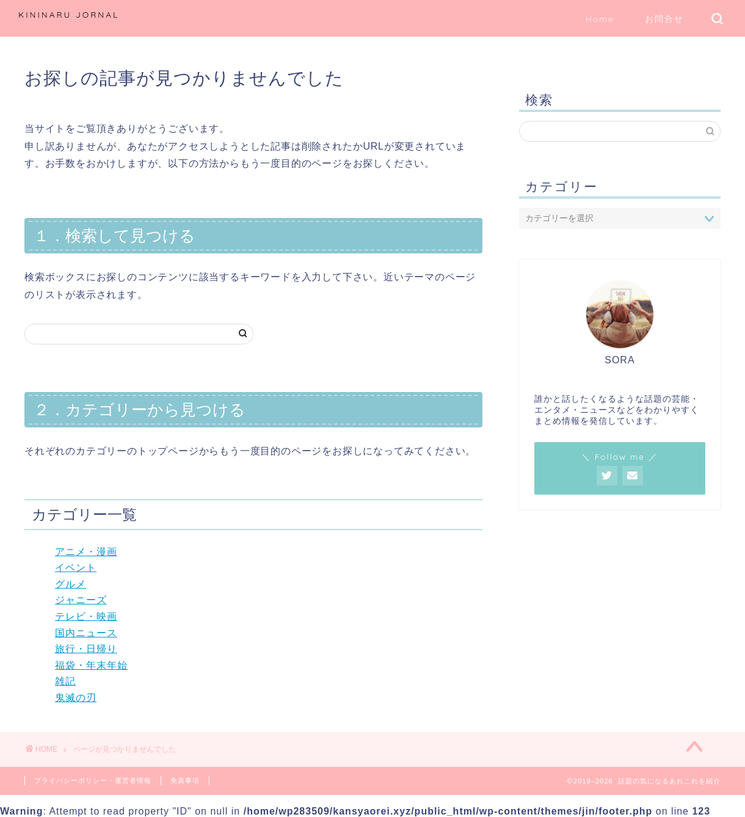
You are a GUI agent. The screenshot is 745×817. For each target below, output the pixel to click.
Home (600, 18)
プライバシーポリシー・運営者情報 (92, 780)
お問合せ (664, 18)
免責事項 (185, 780)
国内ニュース (86, 633)
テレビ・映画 (86, 616)
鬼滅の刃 (75, 697)
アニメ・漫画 (86, 551)
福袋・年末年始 (91, 665)
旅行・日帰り (86, 649)
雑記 (65, 681)
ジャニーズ (81, 600)
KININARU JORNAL (68, 14)
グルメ (70, 584)
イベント (75, 567)
